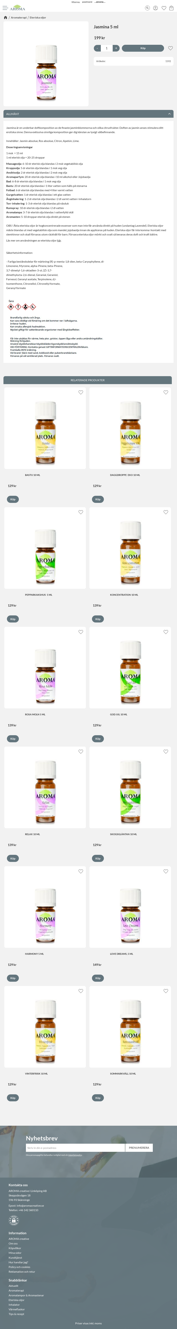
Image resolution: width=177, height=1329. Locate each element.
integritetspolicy (75, 1155)
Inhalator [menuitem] (14, 1304)
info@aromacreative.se (30, 1205)
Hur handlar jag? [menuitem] (18, 1262)
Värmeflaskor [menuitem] (17, 1309)
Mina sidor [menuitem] (15, 1252)
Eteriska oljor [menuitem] (16, 1300)
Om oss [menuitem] (13, 1243)
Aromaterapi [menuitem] (16, 1290)
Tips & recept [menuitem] (16, 1314)
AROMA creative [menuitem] (19, 1238)
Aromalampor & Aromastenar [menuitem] (26, 1295)
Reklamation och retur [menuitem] (22, 1271)
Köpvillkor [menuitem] (15, 1248)
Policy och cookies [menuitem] (19, 1266)
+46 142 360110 (28, 1210)
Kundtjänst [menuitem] (15, 1257)
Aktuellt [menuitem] (13, 1285)
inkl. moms (95, 1323)
